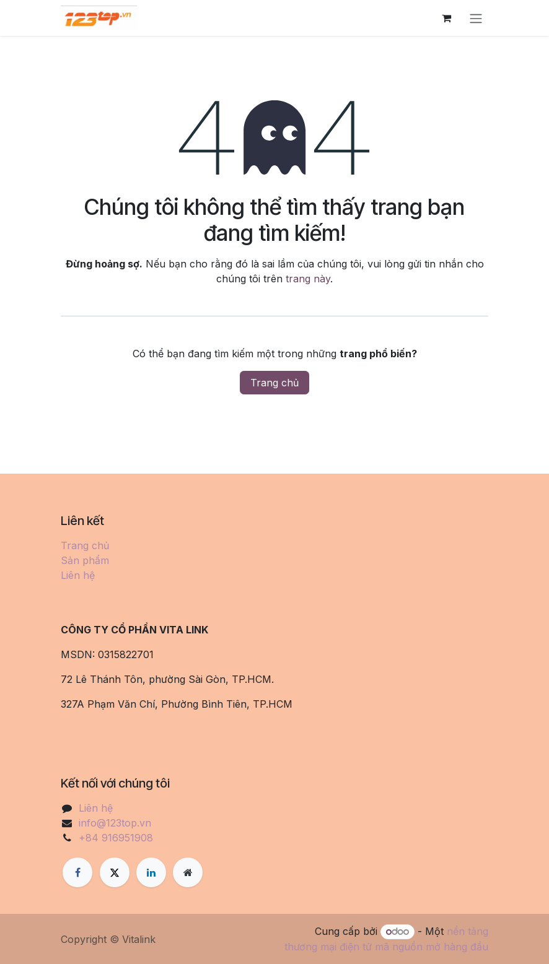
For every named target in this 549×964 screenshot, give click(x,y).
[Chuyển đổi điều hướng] (475, 18)
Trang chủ (274, 382)
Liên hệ (78, 575)
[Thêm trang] (188, 872)
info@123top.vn (115, 823)
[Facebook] (77, 872)
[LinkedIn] (151, 872)
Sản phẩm (85, 560)
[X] (115, 872)
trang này (308, 278)
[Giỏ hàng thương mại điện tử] (446, 18)
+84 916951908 (116, 838)
